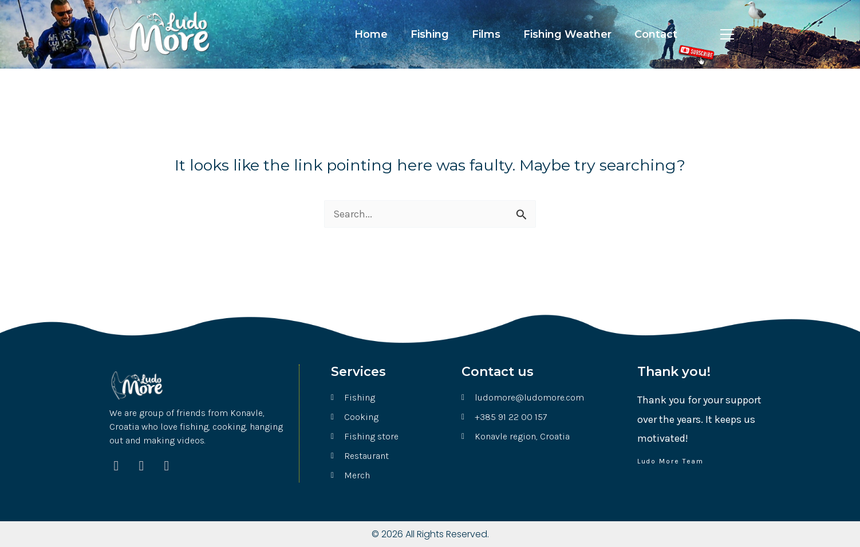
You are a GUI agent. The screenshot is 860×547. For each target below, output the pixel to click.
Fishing (430, 34)
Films (486, 34)
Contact (655, 34)
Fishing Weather (567, 34)
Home (371, 34)
